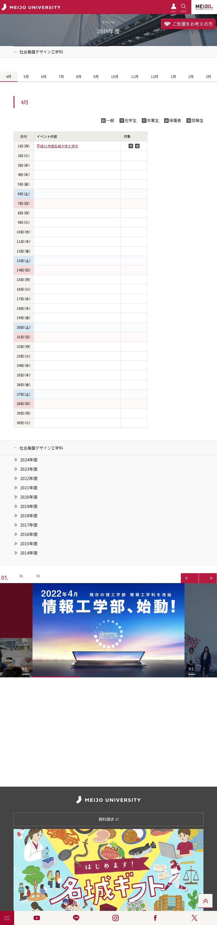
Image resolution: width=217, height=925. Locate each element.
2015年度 (29, 543)
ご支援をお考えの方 (188, 23)
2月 (191, 76)
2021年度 (29, 488)
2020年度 (29, 497)
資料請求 (108, 819)
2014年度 (29, 553)
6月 (43, 76)
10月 (114, 76)
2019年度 (29, 506)
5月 (26, 76)
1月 (173, 76)
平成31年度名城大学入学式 (57, 146)
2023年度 (29, 469)
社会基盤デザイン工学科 (41, 51)
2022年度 (29, 478)
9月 (96, 76)
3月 (208, 76)
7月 (61, 76)
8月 (78, 76)
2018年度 (29, 515)
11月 (134, 76)
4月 (8, 76)
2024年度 (29, 460)
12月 (154, 76)
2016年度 (29, 534)
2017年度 (29, 525)
